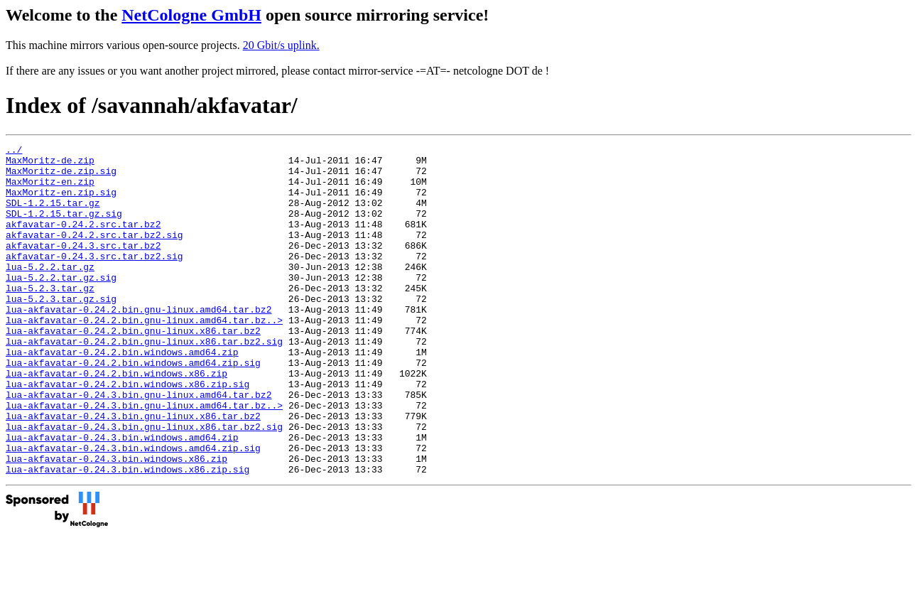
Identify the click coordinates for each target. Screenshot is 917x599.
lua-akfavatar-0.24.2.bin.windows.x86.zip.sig (127, 432)
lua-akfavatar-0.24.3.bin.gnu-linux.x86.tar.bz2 (133, 471)
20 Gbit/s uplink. (281, 45)
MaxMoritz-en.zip (50, 189)
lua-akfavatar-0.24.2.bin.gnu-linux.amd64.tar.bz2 (138, 343)
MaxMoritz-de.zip (50, 164)
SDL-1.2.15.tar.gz (53, 215)
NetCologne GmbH (191, 15)
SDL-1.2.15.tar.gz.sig (64, 228)
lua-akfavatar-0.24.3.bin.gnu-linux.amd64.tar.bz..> (144, 458)
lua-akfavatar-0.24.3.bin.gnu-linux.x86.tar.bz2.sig (144, 483)
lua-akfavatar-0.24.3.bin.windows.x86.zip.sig (127, 535)
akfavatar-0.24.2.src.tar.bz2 (83, 240)
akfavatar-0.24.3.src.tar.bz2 (83, 266)
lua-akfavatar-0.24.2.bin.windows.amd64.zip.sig (133, 407)
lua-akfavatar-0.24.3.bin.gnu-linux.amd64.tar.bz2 (138, 445)
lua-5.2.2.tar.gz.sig (61, 304)
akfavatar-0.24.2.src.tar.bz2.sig (94, 253)
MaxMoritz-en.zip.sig (61, 202)
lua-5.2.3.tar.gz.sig (61, 330)
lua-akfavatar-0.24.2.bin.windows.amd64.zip (122, 394)
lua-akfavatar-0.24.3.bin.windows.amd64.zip (122, 496)
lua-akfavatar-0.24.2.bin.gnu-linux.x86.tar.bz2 (133, 368)
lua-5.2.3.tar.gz (50, 317)
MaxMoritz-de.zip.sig (61, 177)
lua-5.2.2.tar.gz (50, 292)
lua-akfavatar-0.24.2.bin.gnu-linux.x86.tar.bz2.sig (144, 381)
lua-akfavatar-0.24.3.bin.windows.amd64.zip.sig (133, 509)
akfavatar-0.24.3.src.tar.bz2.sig (94, 279)
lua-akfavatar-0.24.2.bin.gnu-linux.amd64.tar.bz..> (144, 356)
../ (14, 151)
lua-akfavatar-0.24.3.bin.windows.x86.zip (116, 522)
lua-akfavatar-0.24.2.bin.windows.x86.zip (116, 420)
